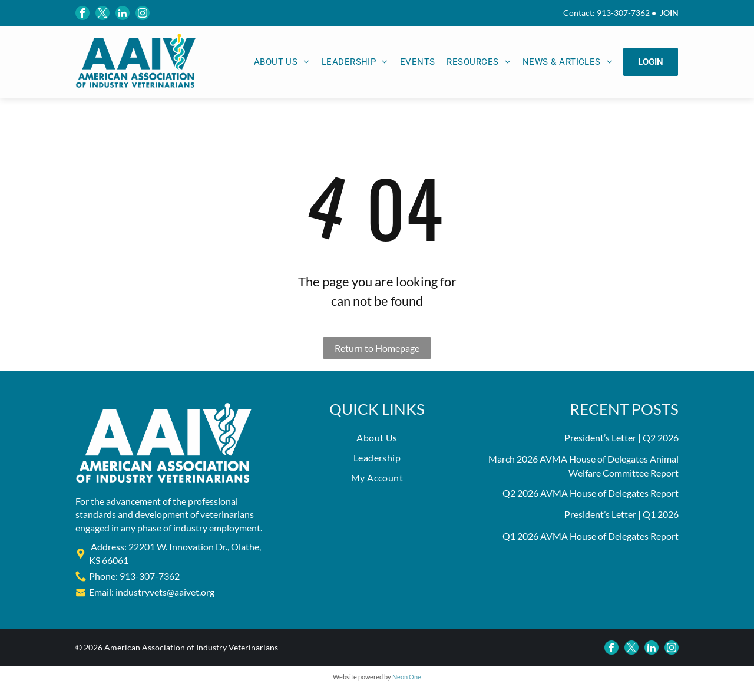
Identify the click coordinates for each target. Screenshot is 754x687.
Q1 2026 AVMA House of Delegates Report (590, 535)
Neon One (406, 677)
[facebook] (82, 13)
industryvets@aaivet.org (164, 591)
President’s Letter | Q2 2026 (621, 437)
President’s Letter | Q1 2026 (621, 514)
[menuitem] (282, 62)
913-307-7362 (623, 13)
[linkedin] (122, 13)
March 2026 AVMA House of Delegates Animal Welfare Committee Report (583, 465)
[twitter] (102, 13)
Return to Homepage (377, 348)
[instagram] (142, 13)
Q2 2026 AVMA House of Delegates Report (590, 492)
